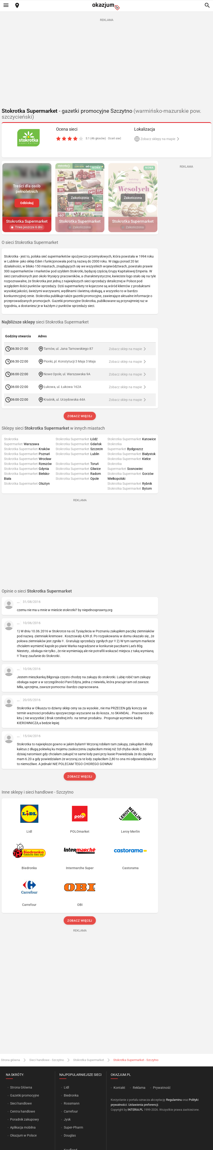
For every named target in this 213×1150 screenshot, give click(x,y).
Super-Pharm (73, 1127)
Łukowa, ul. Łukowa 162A (62, 387)
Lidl (66, 1087)
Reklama (139, 1087)
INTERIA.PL (135, 1109)
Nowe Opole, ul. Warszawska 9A (67, 374)
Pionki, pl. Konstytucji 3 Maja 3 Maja (70, 361)
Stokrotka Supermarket (88, 1060)
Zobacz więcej (80, 416)
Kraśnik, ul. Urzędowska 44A (64, 399)
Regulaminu (174, 1100)
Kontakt (119, 1087)
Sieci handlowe (21, 1103)
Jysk (67, 1119)
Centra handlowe (22, 1111)
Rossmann (72, 1103)
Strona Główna (21, 1087)
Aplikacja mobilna (23, 1127)
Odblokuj (27, 203)
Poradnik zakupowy (24, 1119)
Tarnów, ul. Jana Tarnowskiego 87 (68, 349)
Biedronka (71, 1095)
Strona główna (10, 1060)
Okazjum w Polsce (23, 1135)
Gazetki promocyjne (24, 1095)
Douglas (70, 1135)
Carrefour (71, 1111)
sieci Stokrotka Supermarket (45, 322)
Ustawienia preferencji (143, 1104)
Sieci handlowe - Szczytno (46, 1060)
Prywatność (162, 1087)
